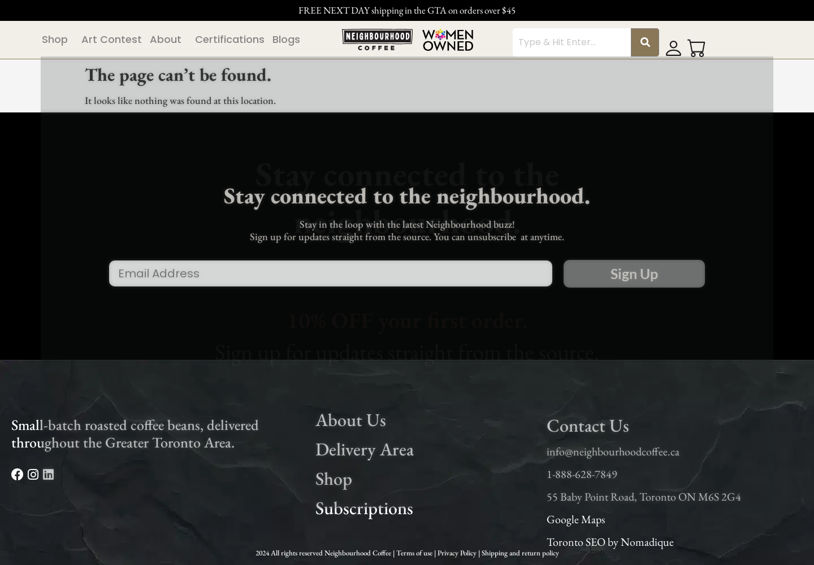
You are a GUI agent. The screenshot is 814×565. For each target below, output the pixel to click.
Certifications (230, 39)
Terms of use (415, 553)
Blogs (286, 39)
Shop (55, 39)
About (165, 39)
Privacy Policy (458, 553)
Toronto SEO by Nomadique (610, 541)
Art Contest (111, 39)
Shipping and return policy (520, 553)
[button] (57, 39)
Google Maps (576, 519)
